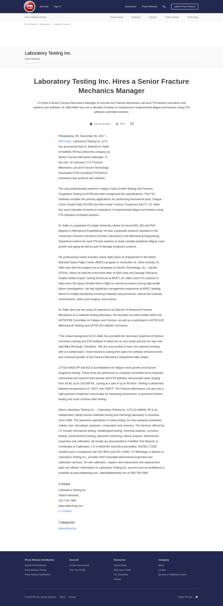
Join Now (44, 6)
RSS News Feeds (122, 570)
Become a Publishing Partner (172, 574)
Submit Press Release (184, 6)
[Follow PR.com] (195, 597)
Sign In (57, 6)
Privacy (72, 597)
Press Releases (31, 24)
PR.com (64, 141)
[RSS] (117, 124)
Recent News (120, 565)
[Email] (132, 124)
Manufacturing (45, 24)
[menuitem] (164, 6)
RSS (122, 124)
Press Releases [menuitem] (149, 6)
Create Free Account (79, 565)
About (161, 565)
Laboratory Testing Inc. (62, 24)
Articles (117, 579)
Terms (63, 597)
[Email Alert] (91, 124)
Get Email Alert (102, 124)
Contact (65, 511)
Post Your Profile (77, 570)
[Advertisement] (111, 36)
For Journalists (121, 574)
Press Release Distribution (37, 574)
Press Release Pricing (35, 570)
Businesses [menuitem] (130, 6)
